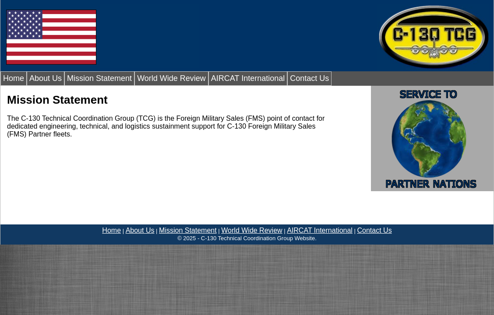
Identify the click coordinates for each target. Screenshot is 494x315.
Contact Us (309, 78)
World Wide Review (171, 78)
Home (13, 78)
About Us (45, 78)
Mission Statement (99, 78)
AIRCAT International (248, 78)
